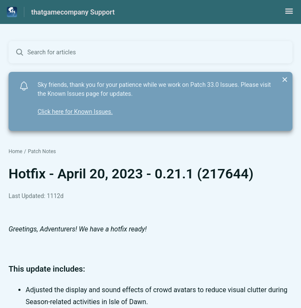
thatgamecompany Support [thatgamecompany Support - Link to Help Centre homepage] (73, 12)
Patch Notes (42, 151)
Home (15, 151)
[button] (289, 14)
